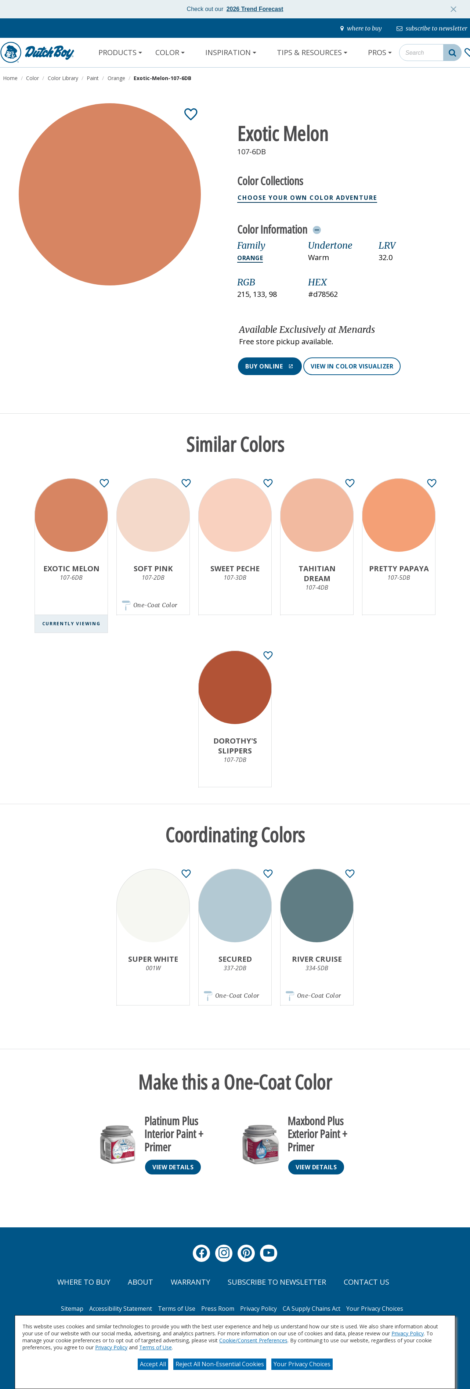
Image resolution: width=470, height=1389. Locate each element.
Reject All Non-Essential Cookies (220, 1364)
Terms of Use (155, 1347)
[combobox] (430, 52)
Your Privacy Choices (302, 1364)
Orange (250, 258)
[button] (344, 336)
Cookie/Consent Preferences (253, 1340)
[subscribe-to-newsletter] (432, 28)
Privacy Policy (407, 1333)
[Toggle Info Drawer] (316, 229)
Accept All (153, 1364)
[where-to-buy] (361, 28)
